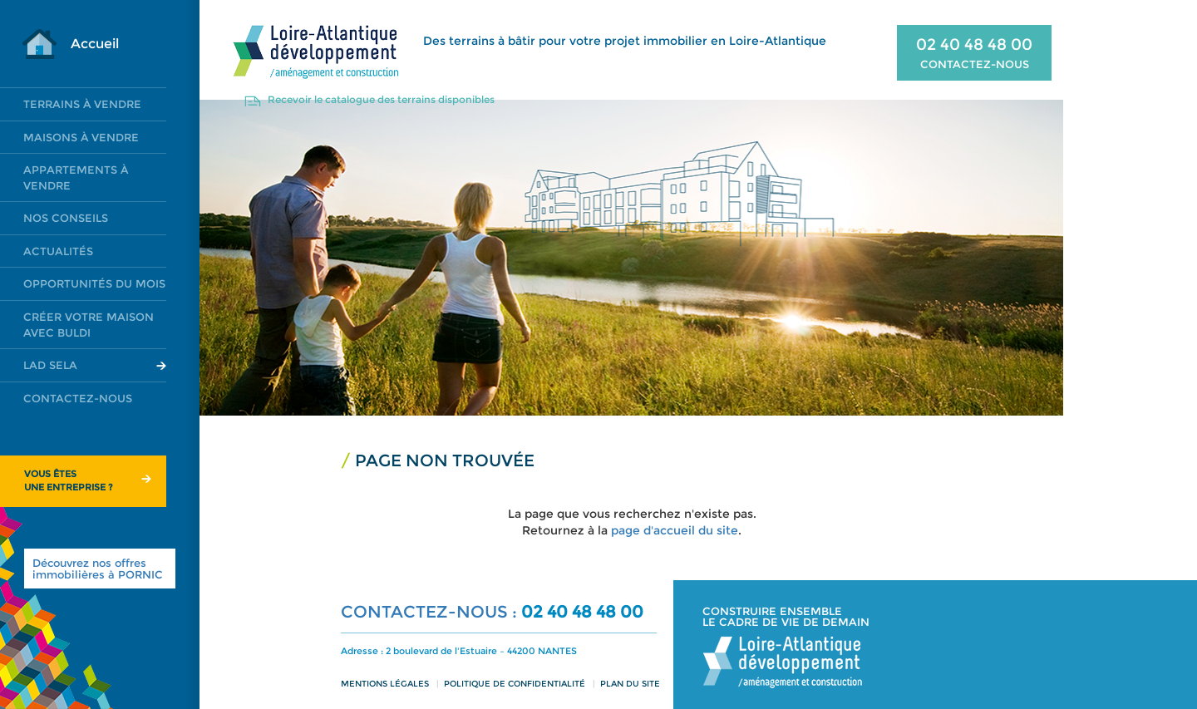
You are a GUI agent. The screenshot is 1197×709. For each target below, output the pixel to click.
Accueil (95, 44)
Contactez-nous (77, 398)
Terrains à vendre (82, 104)
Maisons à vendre (81, 137)
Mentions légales (385, 683)
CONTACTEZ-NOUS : (431, 612)
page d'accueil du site (674, 530)
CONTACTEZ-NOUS (974, 64)
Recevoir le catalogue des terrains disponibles (381, 99)
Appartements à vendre (75, 177)
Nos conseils (65, 217)
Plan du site (630, 683)
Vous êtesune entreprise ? (68, 480)
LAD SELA (50, 365)
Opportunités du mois (94, 283)
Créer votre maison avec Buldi (88, 324)
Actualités (58, 251)
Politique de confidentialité (514, 683)
